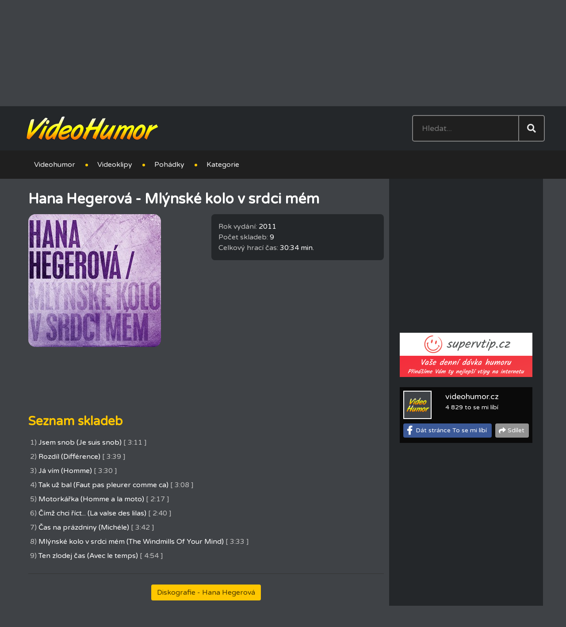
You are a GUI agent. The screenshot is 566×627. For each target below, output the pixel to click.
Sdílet (516, 430)
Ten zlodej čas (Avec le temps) (88, 555)
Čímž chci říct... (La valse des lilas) (92, 513)
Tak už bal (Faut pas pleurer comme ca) (103, 485)
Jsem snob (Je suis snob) (80, 442)
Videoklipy (114, 164)
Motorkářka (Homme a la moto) (91, 499)
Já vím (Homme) (65, 470)
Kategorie (223, 164)
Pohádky (169, 164)
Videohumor (54, 164)
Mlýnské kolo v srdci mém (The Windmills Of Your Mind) (131, 541)
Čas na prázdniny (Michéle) (83, 527)
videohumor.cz (472, 396)
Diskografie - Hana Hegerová (206, 592)
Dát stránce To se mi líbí (451, 430)
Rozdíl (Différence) (69, 456)
